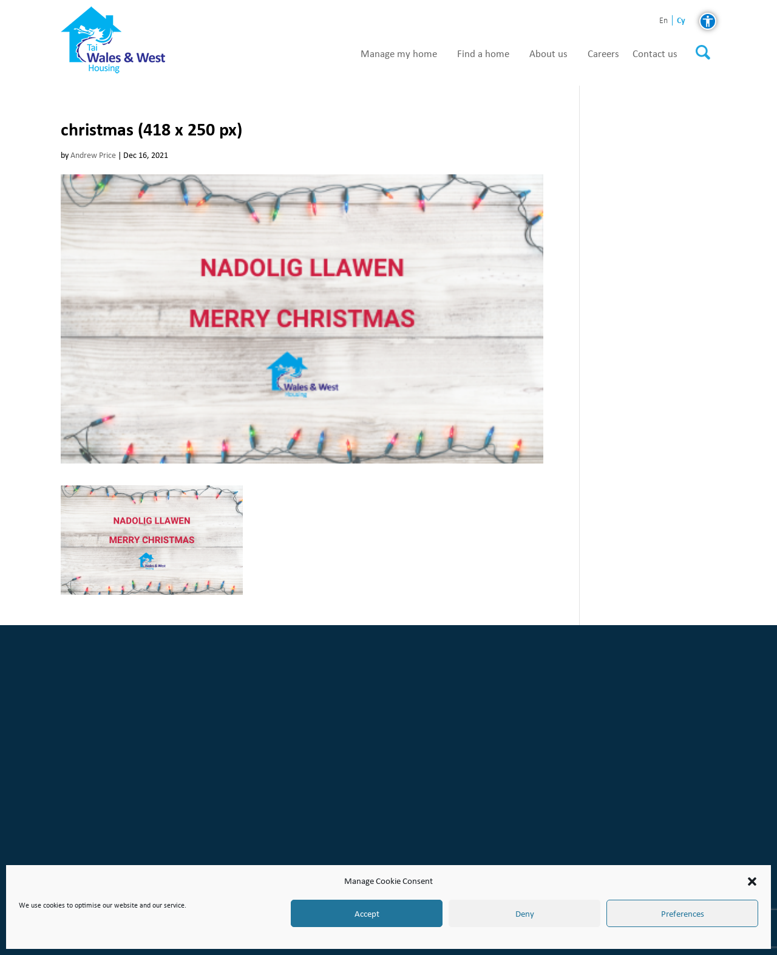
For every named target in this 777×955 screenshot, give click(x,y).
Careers (603, 54)
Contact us (655, 54)
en (663, 21)
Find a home (483, 54)
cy (681, 20)
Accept (367, 913)
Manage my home (399, 54)
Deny (524, 913)
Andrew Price (93, 155)
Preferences (682, 913)
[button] (752, 881)
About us (548, 54)
